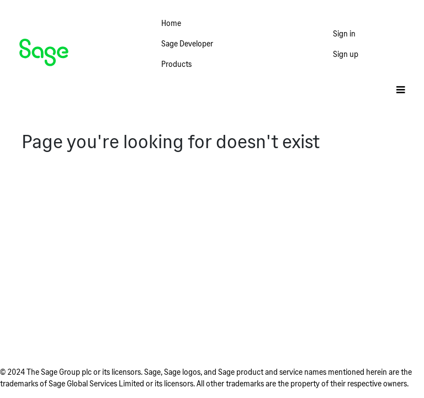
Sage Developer (187, 43)
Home (171, 23)
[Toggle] (400, 90)
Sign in (344, 33)
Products (176, 64)
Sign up (345, 54)
